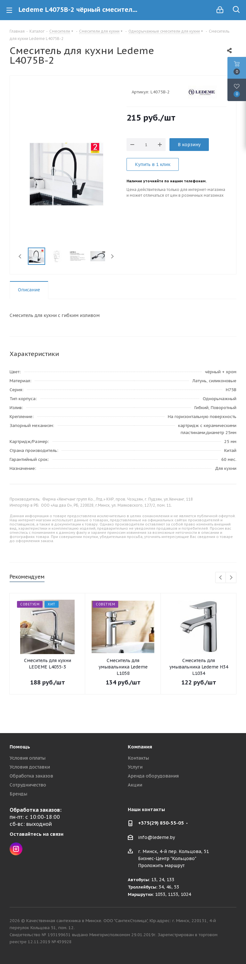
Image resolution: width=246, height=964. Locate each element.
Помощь (20, 747)
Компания (140, 747)
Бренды (18, 794)
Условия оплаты (27, 758)
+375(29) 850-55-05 (161, 823)
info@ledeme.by (156, 837)
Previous (20, 256)
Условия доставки (30, 767)
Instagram (16, 848)
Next (112, 256)
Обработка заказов (31, 776)
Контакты (138, 758)
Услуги (135, 767)
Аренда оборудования (153, 776)
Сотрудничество (28, 785)
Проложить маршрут (161, 865)
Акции (135, 785)
